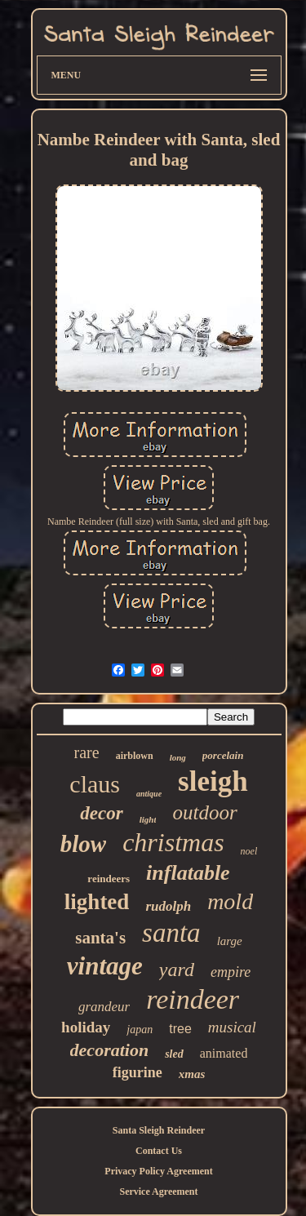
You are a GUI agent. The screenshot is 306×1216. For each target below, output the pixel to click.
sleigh (213, 781)
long (178, 757)
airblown (134, 755)
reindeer (192, 999)
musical (232, 1027)
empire (231, 972)
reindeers (108, 878)
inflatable (188, 873)
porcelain (223, 755)
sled (174, 1054)
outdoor (204, 812)
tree (180, 1029)
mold (230, 901)
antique (149, 793)
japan (139, 1029)
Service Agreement (158, 1191)
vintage (105, 966)
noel (249, 851)
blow (83, 844)
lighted (97, 902)
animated (224, 1053)
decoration (109, 1050)
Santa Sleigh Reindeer (159, 1130)
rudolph (168, 906)
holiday (85, 1027)
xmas (192, 1074)
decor (101, 813)
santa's (100, 938)
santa (171, 933)
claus (94, 783)
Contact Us (158, 1150)
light (148, 819)
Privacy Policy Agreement (158, 1171)
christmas (173, 842)
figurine (137, 1072)
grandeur (104, 1006)
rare (87, 752)
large (229, 941)
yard (176, 969)
